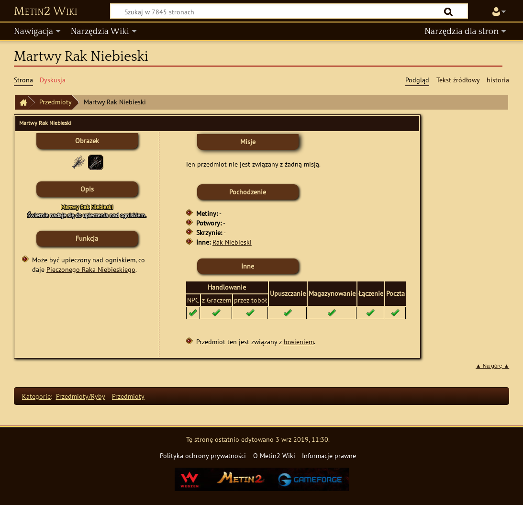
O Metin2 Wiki (274, 455)
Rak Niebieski (232, 242)
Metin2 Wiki (46, 11)
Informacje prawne (329, 455)
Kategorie (36, 396)
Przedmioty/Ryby (80, 396)
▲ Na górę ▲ (492, 366)
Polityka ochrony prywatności (203, 455)
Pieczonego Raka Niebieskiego (90, 269)
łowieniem (299, 341)
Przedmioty (55, 101)
